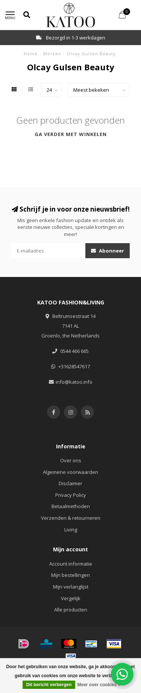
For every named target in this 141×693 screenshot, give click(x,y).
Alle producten (70, 609)
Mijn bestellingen (70, 575)
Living (70, 529)
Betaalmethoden (71, 506)
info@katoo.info (74, 381)
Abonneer (107, 250)
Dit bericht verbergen (49, 684)
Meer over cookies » (98, 684)
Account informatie (70, 563)
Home (31, 53)
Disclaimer (70, 483)
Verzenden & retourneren (70, 517)
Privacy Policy (70, 495)
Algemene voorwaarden (70, 472)
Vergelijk (70, 598)
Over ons (70, 460)
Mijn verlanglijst (70, 586)
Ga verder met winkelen (71, 134)
